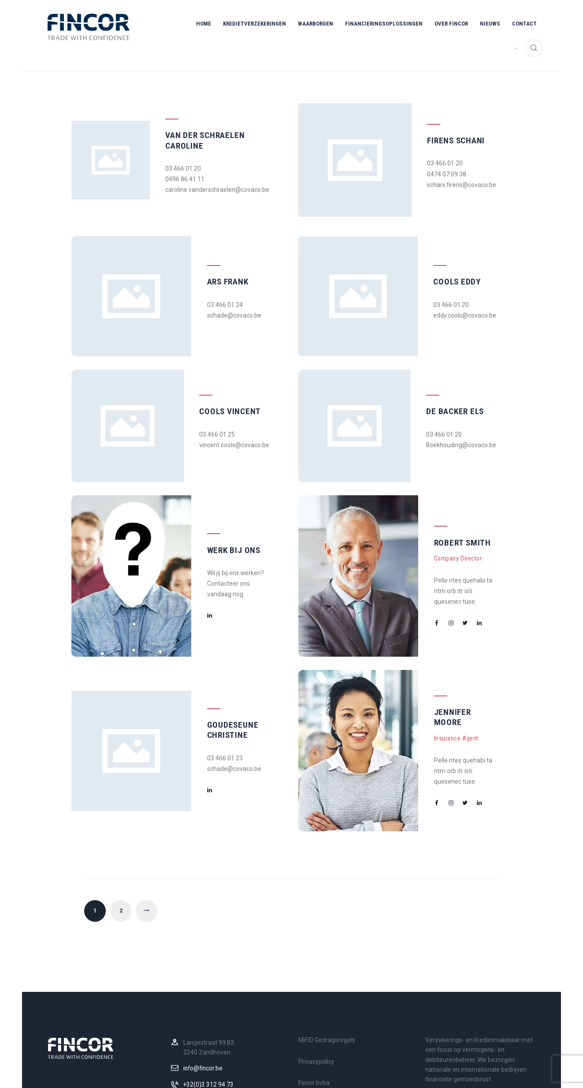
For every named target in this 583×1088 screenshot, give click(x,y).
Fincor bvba (314, 1011)
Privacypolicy (316, 990)
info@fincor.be (203, 997)
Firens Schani (449, 123)
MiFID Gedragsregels (326, 968)
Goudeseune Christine (219, 667)
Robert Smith (449, 502)
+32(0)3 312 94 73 (208, 1013)
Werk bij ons (221, 505)
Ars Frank (214, 258)
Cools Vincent (224, 378)
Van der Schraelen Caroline (205, 123)
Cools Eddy (444, 258)
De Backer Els (450, 378)
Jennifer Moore (454, 659)
